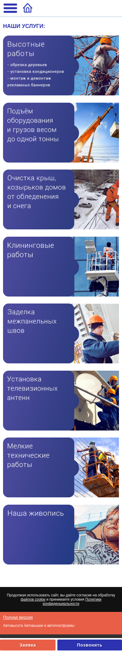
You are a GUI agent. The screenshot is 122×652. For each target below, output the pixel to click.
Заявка (28, 645)
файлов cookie (33, 599)
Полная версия (18, 617)
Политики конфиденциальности (72, 601)
